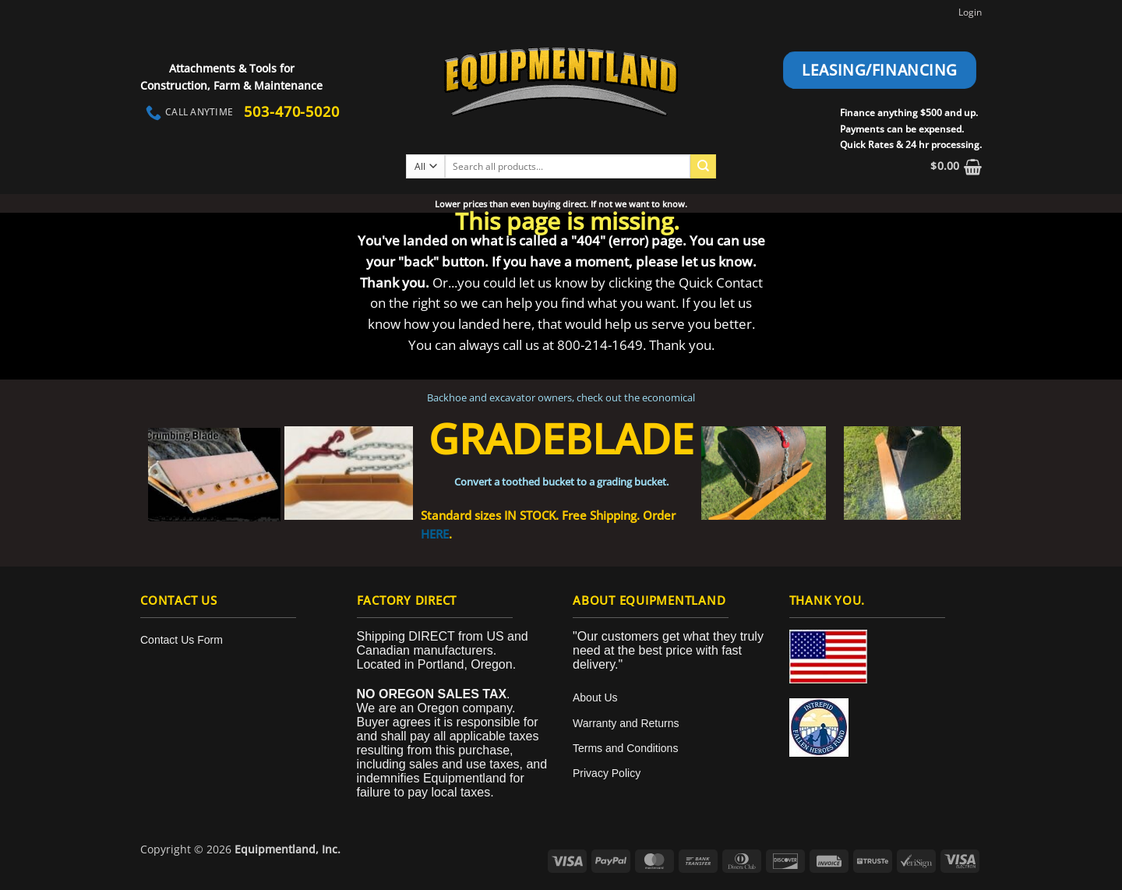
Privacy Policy (606, 773)
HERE (435, 534)
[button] (956, 166)
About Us (595, 697)
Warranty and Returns (626, 723)
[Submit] (702, 166)
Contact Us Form (181, 640)
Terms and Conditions (625, 748)
